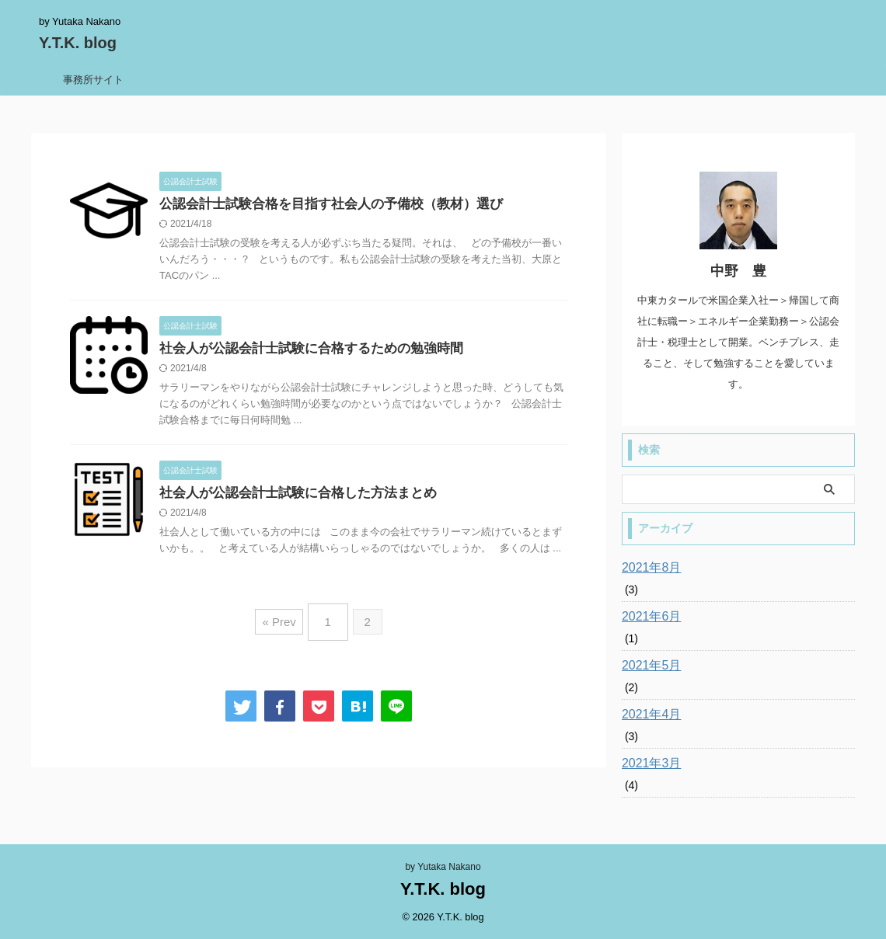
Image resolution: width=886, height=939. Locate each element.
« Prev (282, 620)
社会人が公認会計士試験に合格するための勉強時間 (302, 350)
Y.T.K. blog (78, 42)
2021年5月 (648, 665)
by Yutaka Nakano (442, 866)
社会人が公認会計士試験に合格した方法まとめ (289, 496)
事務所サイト (93, 79)
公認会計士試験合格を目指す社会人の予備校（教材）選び (321, 204)
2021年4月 (648, 714)
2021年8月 (648, 568)
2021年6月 (648, 616)
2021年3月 (648, 763)
